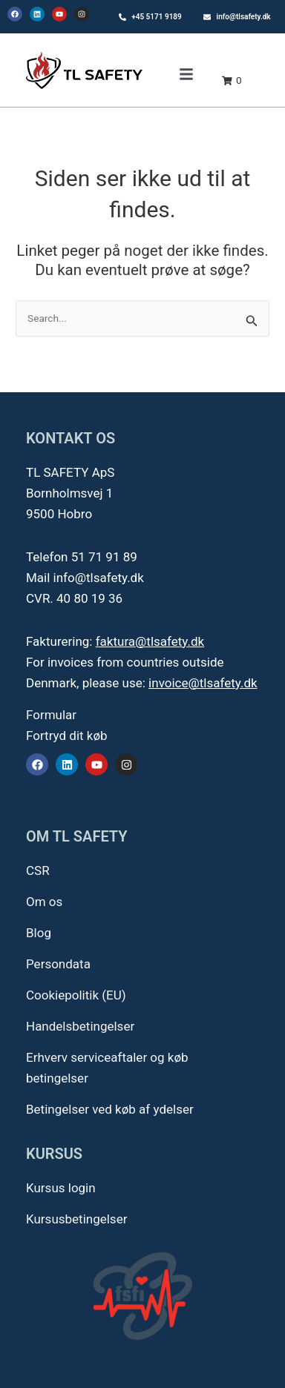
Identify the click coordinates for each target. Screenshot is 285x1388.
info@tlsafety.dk (98, 577)
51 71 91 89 (104, 556)
